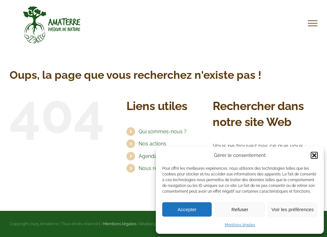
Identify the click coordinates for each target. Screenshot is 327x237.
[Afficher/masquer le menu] (313, 23)
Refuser (240, 209)
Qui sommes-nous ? (162, 132)
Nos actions (152, 144)
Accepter (187, 209)
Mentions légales (240, 225)
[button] (314, 155)
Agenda (148, 156)
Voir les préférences (292, 209)
